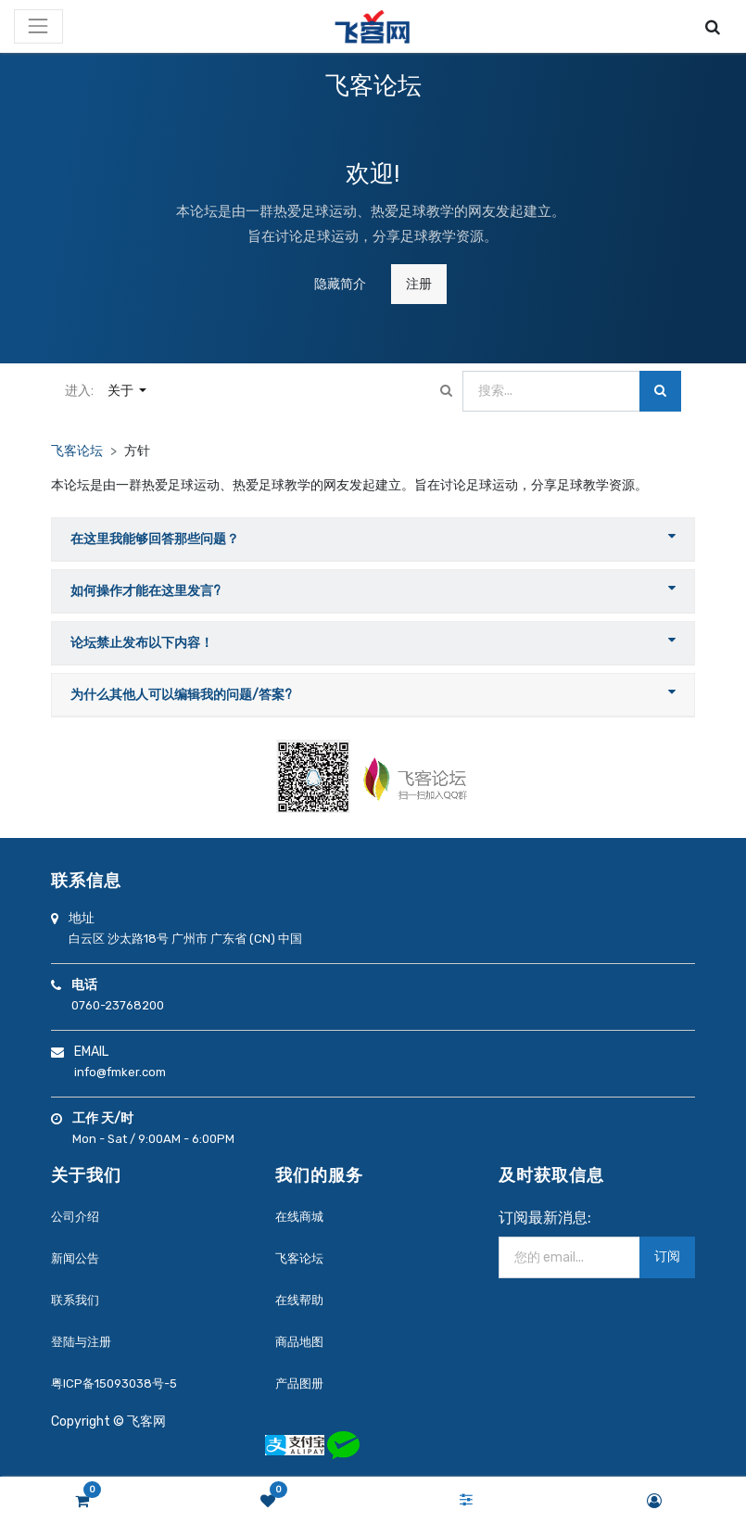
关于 (121, 391)
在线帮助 (299, 1300)
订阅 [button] (667, 1256)
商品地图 (299, 1342)
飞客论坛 (77, 451)
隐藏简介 (340, 284)
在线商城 (299, 1217)
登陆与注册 (81, 1342)
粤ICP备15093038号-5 (114, 1383)
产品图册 (299, 1383)
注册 (419, 284)
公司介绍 (75, 1217)
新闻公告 (75, 1258)
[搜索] (660, 391)
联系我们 (75, 1300)
